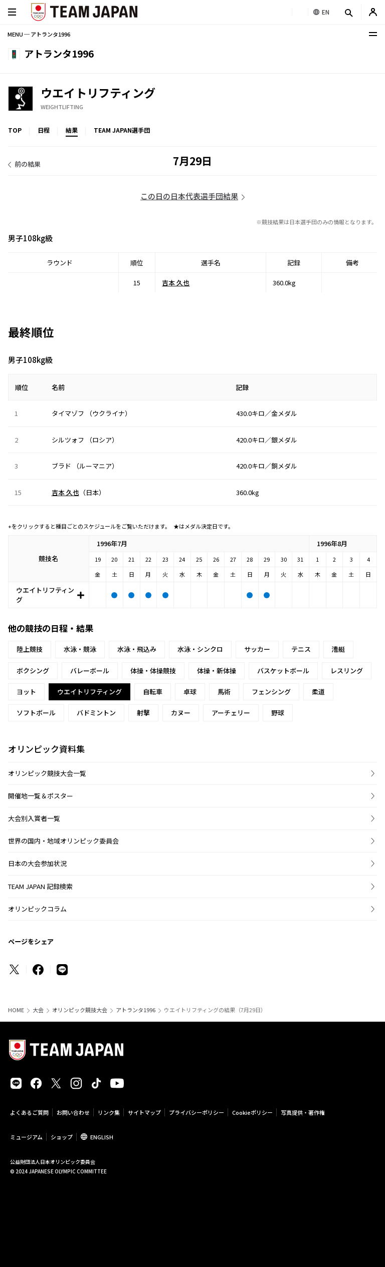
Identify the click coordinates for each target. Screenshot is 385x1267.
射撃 (143, 712)
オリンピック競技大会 (79, 1010)
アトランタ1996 (135, 1010)
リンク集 (109, 1112)
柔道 (318, 691)
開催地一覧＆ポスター (40, 795)
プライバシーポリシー (196, 1112)
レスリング (346, 670)
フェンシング (271, 691)
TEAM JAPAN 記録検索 (40, 886)
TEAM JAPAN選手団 (122, 130)
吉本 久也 (175, 282)
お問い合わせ (73, 1112)
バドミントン (96, 712)
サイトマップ (144, 1112)
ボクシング (33, 670)
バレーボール (89, 670)
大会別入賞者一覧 (34, 818)
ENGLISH (101, 1137)
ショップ (62, 1137)
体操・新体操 (216, 670)
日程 (44, 130)
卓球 (190, 691)
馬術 (224, 691)
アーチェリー (231, 712)
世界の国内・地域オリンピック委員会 (63, 841)
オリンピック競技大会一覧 (47, 773)
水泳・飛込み (136, 649)
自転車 (152, 691)
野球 (277, 712)
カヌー (180, 712)
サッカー (257, 649)
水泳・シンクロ (200, 649)
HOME (16, 1010)
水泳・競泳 (80, 649)
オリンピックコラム (37, 909)
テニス (301, 649)
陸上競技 (30, 649)
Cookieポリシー (252, 1112)
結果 (72, 130)
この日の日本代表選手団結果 (189, 196)
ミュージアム (26, 1137)
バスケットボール (283, 670)
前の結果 (28, 164)
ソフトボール (36, 712)
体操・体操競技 (153, 670)
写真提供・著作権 (303, 1112)
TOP (15, 130)
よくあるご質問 (29, 1112)
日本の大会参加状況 (37, 863)
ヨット (26, 691)
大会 (38, 1010)
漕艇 (338, 649)
